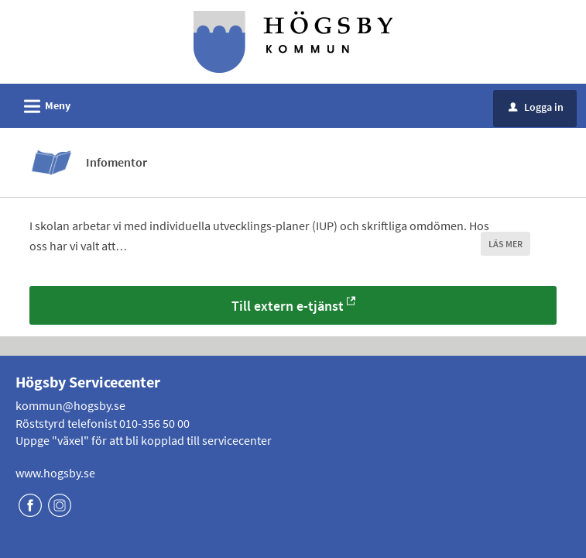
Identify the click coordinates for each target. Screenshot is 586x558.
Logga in (536, 107)
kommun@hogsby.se (70, 405)
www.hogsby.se (55, 472)
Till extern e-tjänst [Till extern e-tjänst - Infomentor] (287, 306)
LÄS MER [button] (505, 244)
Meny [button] (42, 103)
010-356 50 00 (154, 423)
